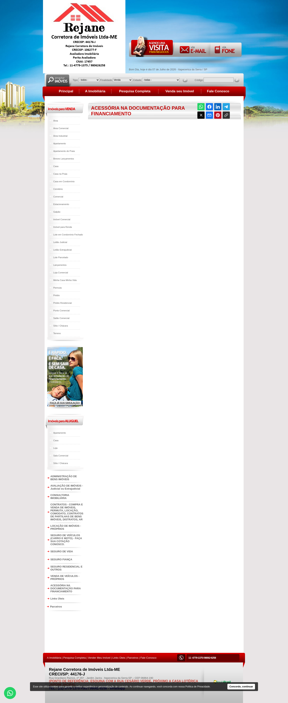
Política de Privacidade (197, 686)
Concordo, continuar (241, 686)
